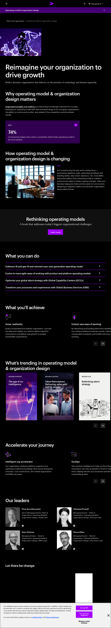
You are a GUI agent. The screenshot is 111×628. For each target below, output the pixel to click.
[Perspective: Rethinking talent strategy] (94, 396)
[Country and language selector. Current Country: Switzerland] (96, 3)
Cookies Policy (37, 617)
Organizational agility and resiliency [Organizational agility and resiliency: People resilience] (20, 106)
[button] (55, 232)
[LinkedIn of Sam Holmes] (22, 549)
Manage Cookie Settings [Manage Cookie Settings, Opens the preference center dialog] (84, 622)
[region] (55, 615)
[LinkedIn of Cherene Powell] (74, 526)
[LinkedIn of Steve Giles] (74, 549)
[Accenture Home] (51, 3)
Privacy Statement (52, 617)
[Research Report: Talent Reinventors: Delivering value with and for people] (58, 396)
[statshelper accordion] (75, 125)
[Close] (108, 615)
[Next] (103, 343)
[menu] (6, 3)
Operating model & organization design (22, 10)
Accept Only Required (84, 614)
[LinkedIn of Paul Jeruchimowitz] (22, 526)
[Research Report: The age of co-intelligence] (21, 396)
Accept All (84, 608)
